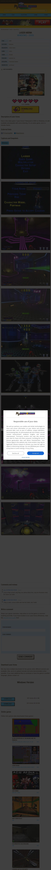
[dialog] (25, 435)
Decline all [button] (15, 453)
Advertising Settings (18, 446)
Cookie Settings (20, 448)
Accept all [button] (35, 453)
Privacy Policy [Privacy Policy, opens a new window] (29, 448)
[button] (25, 457)
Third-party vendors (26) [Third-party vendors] (24, 436)
